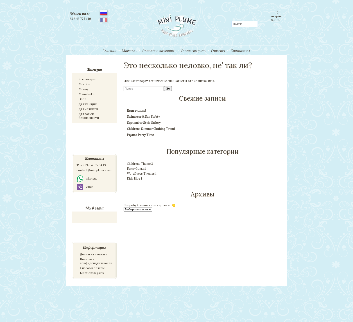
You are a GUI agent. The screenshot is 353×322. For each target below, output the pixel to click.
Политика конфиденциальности (96, 261)
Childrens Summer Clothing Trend (151, 129)
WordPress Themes (141, 174)
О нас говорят (193, 50)
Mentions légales (92, 273)
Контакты (240, 50)
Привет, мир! (136, 111)
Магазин (129, 50)
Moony (83, 89)
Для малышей (88, 109)
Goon (82, 99)
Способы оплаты (92, 268)
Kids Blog (134, 178)
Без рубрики (136, 169)
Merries (84, 84)
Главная (109, 50)
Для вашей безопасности (89, 116)
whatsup (87, 178)
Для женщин (88, 104)
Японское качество (158, 50)
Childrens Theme (140, 164)
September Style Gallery (144, 123)
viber (85, 187)
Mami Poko (87, 94)
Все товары (87, 79)
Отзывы (218, 50)
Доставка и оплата (93, 254)
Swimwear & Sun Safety (143, 117)
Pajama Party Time (140, 135)
